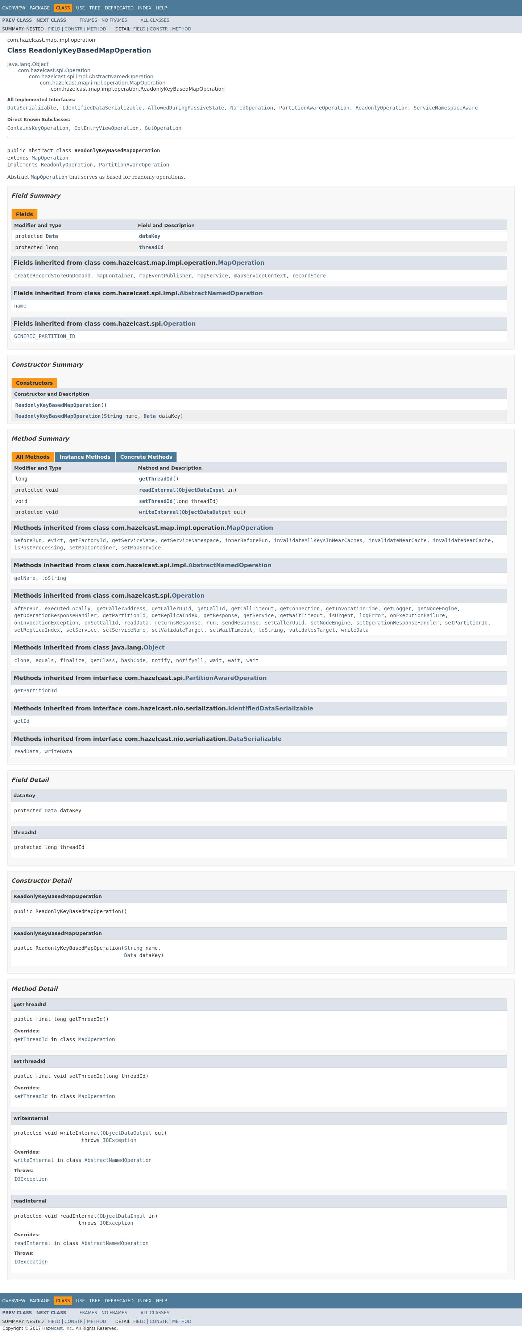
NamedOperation (251, 108)
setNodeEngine (331, 623)
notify (161, 660)
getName (25, 578)
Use (80, 8)
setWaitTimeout (231, 630)
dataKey (150, 236)
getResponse (220, 615)
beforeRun (28, 540)
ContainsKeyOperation (38, 128)
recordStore (309, 276)
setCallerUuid (284, 623)
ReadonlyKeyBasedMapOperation (58, 405)
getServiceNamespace (190, 540)
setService (81, 630)
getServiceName (133, 540)
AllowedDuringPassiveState (186, 108)
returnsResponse (177, 623)
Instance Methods (84, 457)
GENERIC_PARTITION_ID (44, 336)
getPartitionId (124, 615)
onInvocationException (46, 623)
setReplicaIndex (37, 630)
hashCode (133, 660)
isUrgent (341, 615)
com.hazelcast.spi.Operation (54, 70)
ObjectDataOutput (206, 512)
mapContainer (115, 276)
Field (54, 29)
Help (161, 8)
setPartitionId (466, 623)
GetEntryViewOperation (106, 128)
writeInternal (159, 512)
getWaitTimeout (301, 615)
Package (40, 8)
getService (258, 615)
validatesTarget (312, 630)
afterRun (26, 608)
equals (45, 660)
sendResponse (240, 623)
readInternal (157, 490)
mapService (213, 276)
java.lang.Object (28, 64)
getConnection (300, 608)
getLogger (397, 608)
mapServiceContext (260, 276)
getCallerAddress (121, 608)
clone (21, 660)
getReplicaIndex (174, 615)
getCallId (211, 608)
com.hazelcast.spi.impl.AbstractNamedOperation (91, 76)
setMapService (141, 548)
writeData (355, 630)
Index (145, 8)
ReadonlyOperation (381, 108)
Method (96, 29)
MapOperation (50, 158)
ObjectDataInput (201, 490)
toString (54, 578)
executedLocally (67, 608)
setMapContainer (92, 548)
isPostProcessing (38, 548)
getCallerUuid (171, 608)
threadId (151, 247)
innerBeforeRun (246, 540)
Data (52, 236)
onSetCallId (101, 623)
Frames (89, 20)
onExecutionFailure (417, 615)
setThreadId (156, 501)
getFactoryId (87, 540)
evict (55, 540)
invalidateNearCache (398, 540)
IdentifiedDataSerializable (102, 108)
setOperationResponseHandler (397, 623)
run (211, 623)
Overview (13, 8)
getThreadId (156, 479)
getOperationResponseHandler (55, 615)
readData (136, 623)
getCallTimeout (252, 608)
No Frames (114, 20)
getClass (103, 660)
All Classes (155, 20)
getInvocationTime (352, 608)
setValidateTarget (177, 630)
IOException (119, 1140)
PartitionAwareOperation (314, 108)
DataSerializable (31, 108)
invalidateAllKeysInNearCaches (318, 540)
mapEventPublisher (165, 276)
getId (21, 721)
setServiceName (124, 630)
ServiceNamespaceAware (446, 108)
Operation (179, 323)
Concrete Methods (146, 457)
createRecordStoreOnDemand (52, 276)
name (20, 306)
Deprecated (119, 8)
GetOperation (163, 128)
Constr (74, 29)
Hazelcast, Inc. (57, 1328)
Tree (94, 8)
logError (372, 615)
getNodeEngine (437, 608)
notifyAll (190, 660)
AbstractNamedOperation (221, 293)
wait (216, 660)
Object (154, 647)
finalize (72, 660)
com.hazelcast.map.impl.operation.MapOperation (102, 83)
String (113, 416)
